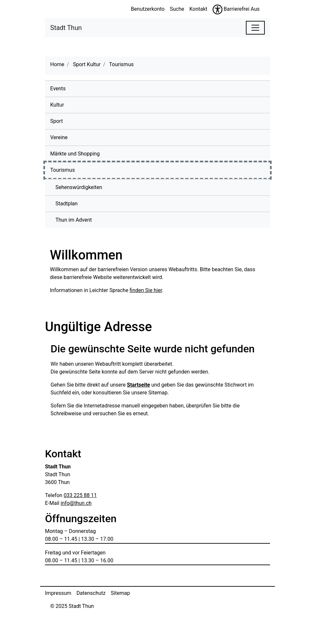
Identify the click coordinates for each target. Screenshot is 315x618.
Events (58, 88)
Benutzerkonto (147, 9)
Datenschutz (91, 593)
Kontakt (198, 9)
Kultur (57, 105)
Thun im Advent (73, 220)
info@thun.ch (76, 503)
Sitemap (120, 593)
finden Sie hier (145, 290)
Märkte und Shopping (75, 154)
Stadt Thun (66, 27)
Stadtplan (66, 203)
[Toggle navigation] (255, 28)
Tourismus (77, 169)
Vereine (59, 137)
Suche (177, 9)
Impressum (58, 593)
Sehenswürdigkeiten (78, 187)
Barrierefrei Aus (242, 9)
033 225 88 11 (80, 495)
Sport (56, 121)
